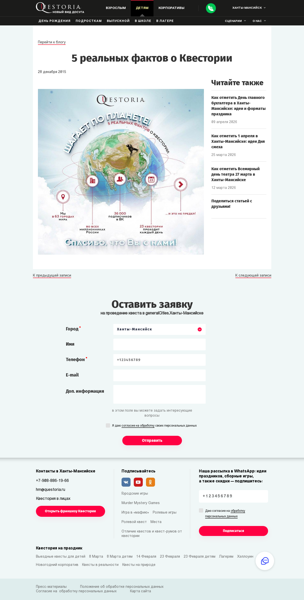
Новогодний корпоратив (57, 565)
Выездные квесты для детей (60, 557)
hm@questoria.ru (50, 490)
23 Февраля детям (199, 557)
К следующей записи (253, 276)
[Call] (211, 8)
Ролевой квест (134, 522)
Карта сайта (140, 591)
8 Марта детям (120, 557)
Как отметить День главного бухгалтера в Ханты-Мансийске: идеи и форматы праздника (238, 105)
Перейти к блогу (52, 42)
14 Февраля (146, 557)
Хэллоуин (245, 557)
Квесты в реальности (100, 565)
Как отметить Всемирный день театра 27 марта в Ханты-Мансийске (235, 174)
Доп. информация (85, 391)
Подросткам (89, 21)
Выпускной (118, 21)
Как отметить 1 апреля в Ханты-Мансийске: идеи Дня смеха (238, 141)
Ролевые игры (164, 513)
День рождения (54, 21)
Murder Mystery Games (141, 503)
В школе (143, 21)
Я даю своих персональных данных (154, 426)
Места (156, 522)
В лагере (165, 21)
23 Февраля (170, 557)
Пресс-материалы (51, 587)
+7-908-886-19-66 (52, 481)
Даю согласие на (225, 514)
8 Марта (96, 557)
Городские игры (135, 494)
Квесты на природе (138, 565)
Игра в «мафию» (135, 513)
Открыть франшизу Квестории (70, 511)
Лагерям (226, 557)
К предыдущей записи (52, 276)
